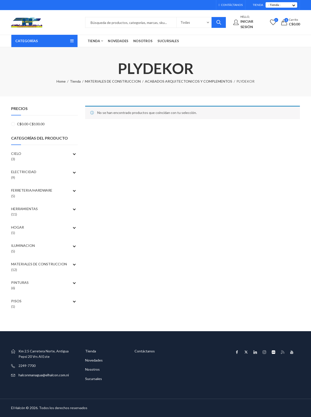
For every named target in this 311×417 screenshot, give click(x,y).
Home (61, 81)
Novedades (94, 360)
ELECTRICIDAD (43, 172)
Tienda (75, 81)
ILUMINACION (43, 245)
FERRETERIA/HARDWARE (43, 190)
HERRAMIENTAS (43, 209)
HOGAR (43, 227)
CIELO (43, 153)
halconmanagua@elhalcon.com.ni (44, 375)
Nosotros (92, 369)
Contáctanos (145, 351)
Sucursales (93, 379)
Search (219, 22)
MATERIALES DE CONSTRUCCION (113, 81)
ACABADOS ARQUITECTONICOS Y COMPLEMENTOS (188, 81)
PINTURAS (43, 282)
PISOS (43, 301)
